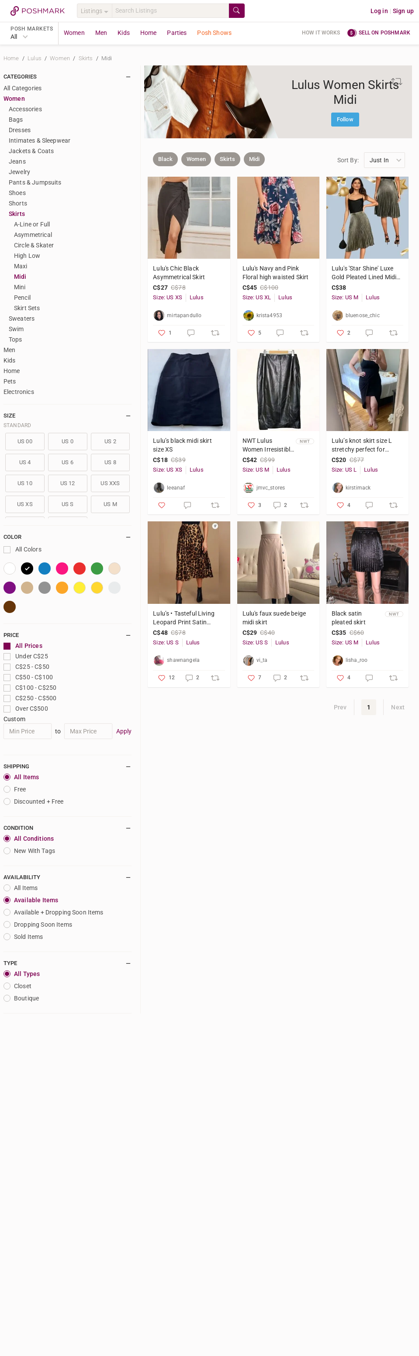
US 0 (67, 441)
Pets (9, 381)
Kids (124, 32)
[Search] (170, 10)
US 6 (67, 462)
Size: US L (344, 469)
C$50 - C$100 (28, 677)
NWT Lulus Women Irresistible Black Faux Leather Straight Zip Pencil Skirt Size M (268, 445)
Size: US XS (167, 297)
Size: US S (166, 642)
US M (110, 504)
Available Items (30, 900)
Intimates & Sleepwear (39, 140)
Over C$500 (25, 708)
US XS (25, 504)
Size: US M (345, 297)
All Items (21, 777)
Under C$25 (25, 656)
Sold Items (23, 936)
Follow (345, 119)
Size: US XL (256, 297)
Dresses (20, 130)
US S (68, 504)
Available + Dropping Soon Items (53, 912)
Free (14, 789)
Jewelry (19, 171)
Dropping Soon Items (37, 924)
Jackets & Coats (31, 150)
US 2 (110, 441)
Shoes (17, 192)
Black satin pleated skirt (349, 618)
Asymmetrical (33, 234)
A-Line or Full (32, 224)
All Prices (22, 646)
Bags (16, 119)
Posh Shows (214, 32)
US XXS (110, 483)
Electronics (18, 391)
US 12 (67, 483)
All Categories (22, 88)
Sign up (403, 10)
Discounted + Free (33, 801)
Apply (124, 731)
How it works (321, 33)
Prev (340, 707)
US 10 (24, 483)
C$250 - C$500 (29, 698)
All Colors (22, 549)
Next (398, 707)
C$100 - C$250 (29, 688)
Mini (20, 287)
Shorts (18, 203)
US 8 (110, 462)
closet (17, 986)
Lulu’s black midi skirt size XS (182, 445)
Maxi (21, 266)
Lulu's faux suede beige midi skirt (274, 618)
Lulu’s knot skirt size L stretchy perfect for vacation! (362, 445)
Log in (379, 10)
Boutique (21, 998)
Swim (16, 328)
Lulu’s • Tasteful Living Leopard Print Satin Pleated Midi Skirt (184, 618)
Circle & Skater (34, 245)
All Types (21, 973)
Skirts (86, 58)
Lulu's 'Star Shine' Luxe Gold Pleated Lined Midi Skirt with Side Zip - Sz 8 (364, 273)
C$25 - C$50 (26, 667)
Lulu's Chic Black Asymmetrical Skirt (179, 273)
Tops (15, 339)
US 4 (25, 462)
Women (74, 32)
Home (148, 32)
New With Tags (29, 850)
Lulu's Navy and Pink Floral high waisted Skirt (275, 273)
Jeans (17, 161)
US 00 (24, 441)
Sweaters (22, 318)
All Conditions (28, 838)
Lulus (35, 58)
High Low (27, 255)
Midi (106, 58)
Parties (177, 32)
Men (101, 32)
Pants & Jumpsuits (35, 182)
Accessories (25, 109)
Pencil (22, 297)
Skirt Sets (27, 308)
